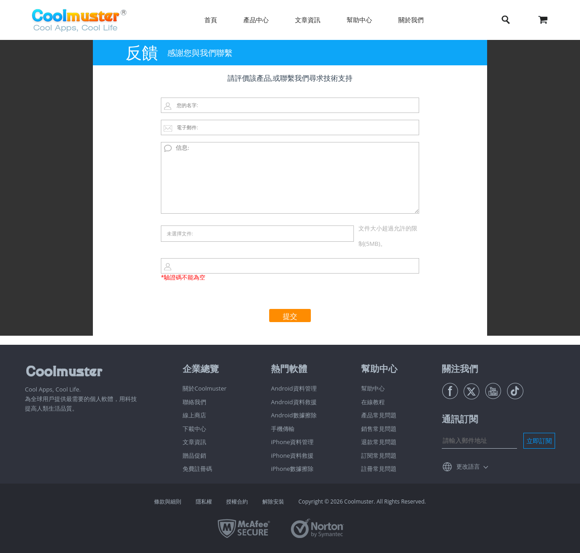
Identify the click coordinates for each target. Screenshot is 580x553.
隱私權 (204, 501)
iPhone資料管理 (292, 442)
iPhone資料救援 (292, 455)
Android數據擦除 (294, 415)
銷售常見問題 (378, 429)
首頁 (210, 19)
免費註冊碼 (197, 469)
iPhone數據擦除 (292, 469)
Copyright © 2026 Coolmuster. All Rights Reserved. (362, 501)
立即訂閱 (539, 440)
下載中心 (194, 429)
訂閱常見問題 (378, 455)
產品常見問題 (378, 415)
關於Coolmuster (205, 388)
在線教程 (373, 402)
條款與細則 (167, 501)
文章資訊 (307, 19)
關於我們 (411, 19)
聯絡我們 (194, 402)
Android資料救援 (294, 402)
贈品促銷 (194, 455)
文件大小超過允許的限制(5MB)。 (387, 236)
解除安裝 (273, 501)
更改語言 (468, 466)
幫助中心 (359, 19)
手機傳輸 (283, 429)
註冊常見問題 (378, 469)
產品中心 (256, 19)
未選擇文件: (180, 233)
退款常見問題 (378, 442)
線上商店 (194, 415)
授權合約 (237, 501)
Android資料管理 (294, 388)
